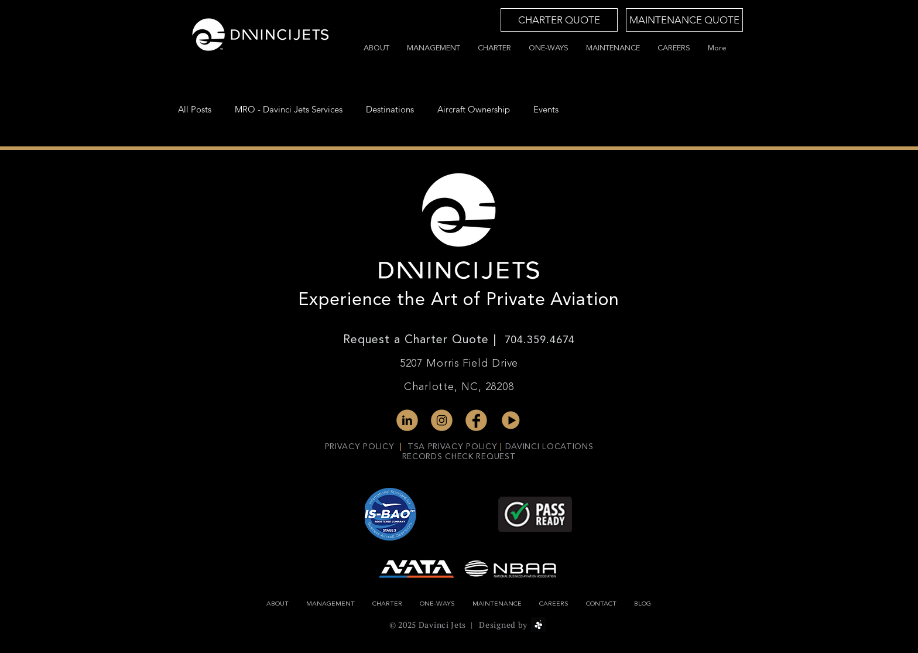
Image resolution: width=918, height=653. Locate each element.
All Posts (194, 109)
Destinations (390, 109)
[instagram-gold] (442, 420)
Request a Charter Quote (418, 340)
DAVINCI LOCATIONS (549, 447)
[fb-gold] (476, 420)
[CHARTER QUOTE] (559, 20)
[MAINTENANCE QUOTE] (684, 20)
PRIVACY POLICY (361, 447)
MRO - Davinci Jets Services (288, 109)
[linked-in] (407, 420)
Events (546, 109)
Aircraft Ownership (473, 109)
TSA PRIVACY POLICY (452, 447)
